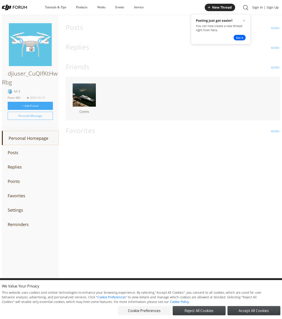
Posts (13, 152)
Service (139, 7)
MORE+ (275, 28)
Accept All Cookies (254, 310)
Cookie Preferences (111, 297)
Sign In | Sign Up (265, 7)
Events (119, 7)
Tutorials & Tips (55, 7)
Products (82, 7)
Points (14, 181)
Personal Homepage (28, 138)
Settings (15, 210)
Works (101, 7)
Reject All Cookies (199, 310)
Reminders (18, 224)
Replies (15, 167)
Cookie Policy (179, 302)
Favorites (16, 195)
